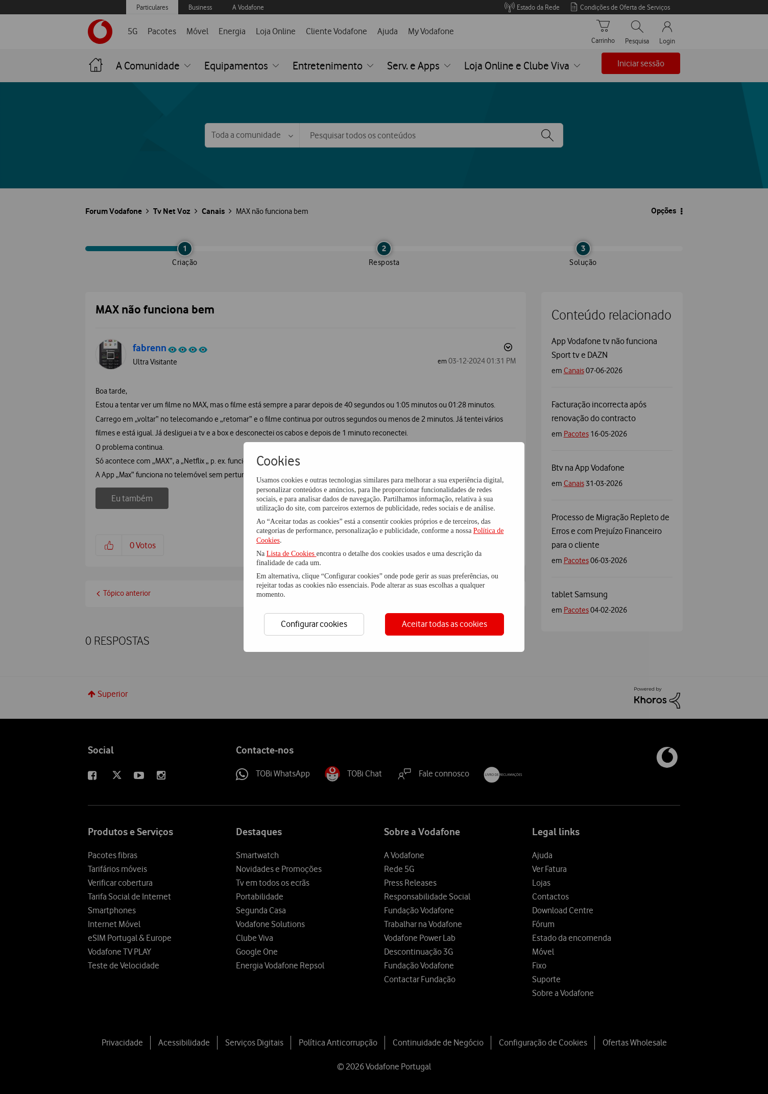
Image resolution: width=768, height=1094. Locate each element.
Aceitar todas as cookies (444, 624)
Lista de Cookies (292, 553)
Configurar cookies (314, 624)
